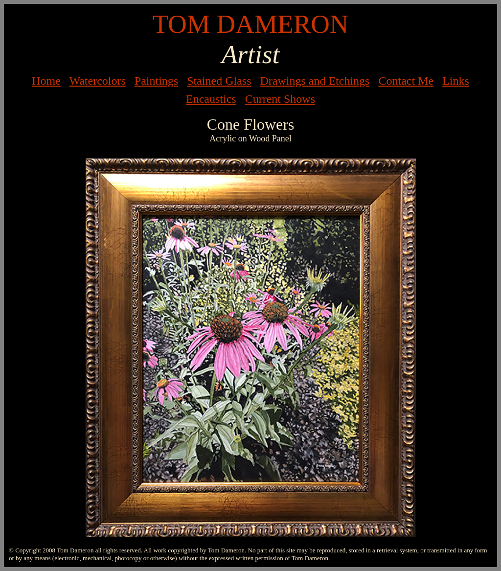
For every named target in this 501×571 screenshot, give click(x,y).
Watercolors (97, 80)
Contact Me (405, 80)
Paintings (156, 80)
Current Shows (280, 98)
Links (455, 80)
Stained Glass (219, 80)
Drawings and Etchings (314, 80)
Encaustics (211, 98)
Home (46, 80)
